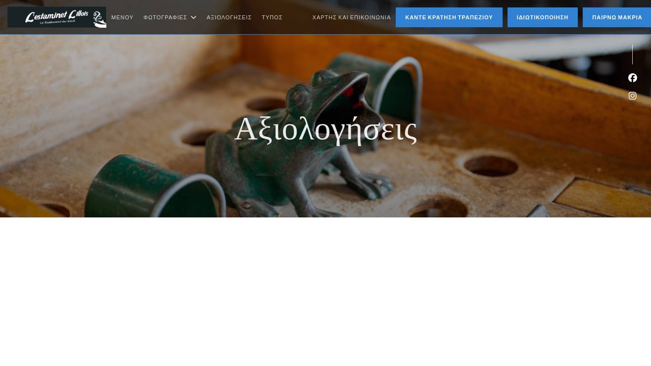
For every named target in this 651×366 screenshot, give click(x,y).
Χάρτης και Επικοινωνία (352, 17)
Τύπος (272, 17)
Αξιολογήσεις (229, 17)
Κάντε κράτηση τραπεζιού (449, 17)
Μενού (122, 17)
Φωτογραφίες (170, 17)
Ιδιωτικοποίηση (543, 17)
